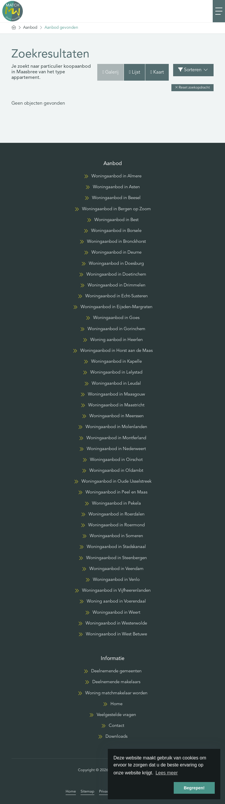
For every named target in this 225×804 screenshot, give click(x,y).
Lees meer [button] (167, 772)
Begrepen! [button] (194, 788)
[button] (192, 87)
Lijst (134, 72)
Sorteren (193, 69)
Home (71, 791)
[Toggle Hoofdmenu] (219, 11)
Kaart (157, 72)
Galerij (110, 72)
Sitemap (87, 791)
